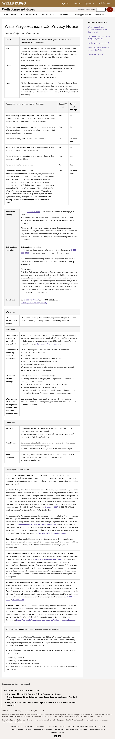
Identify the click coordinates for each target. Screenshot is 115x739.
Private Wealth (99, 15)
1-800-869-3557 (51, 507)
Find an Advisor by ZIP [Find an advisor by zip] (86, 9)
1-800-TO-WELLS (31, 300)
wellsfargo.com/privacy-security (47, 344)
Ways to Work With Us (29, 15)
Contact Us (77, 3)
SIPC (103, 714)
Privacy (28, 729)
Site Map (71, 726)
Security (102, 726)
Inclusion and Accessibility (86, 726)
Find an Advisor (40, 726)
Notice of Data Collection (98, 43)
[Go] (109, 9)
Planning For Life (48, 15)
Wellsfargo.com (16, 726)
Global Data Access (96, 54)
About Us (28, 726)
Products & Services (9, 15)
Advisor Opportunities (81, 15)
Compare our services (10, 684)
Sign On (65, 3)
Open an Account (92, 3)
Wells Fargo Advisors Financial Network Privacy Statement (98, 29)
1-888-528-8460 (33, 212)
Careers (62, 726)
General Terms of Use (97, 729)
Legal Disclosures (17, 729)
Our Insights (64, 15)
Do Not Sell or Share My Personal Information (71, 729)
